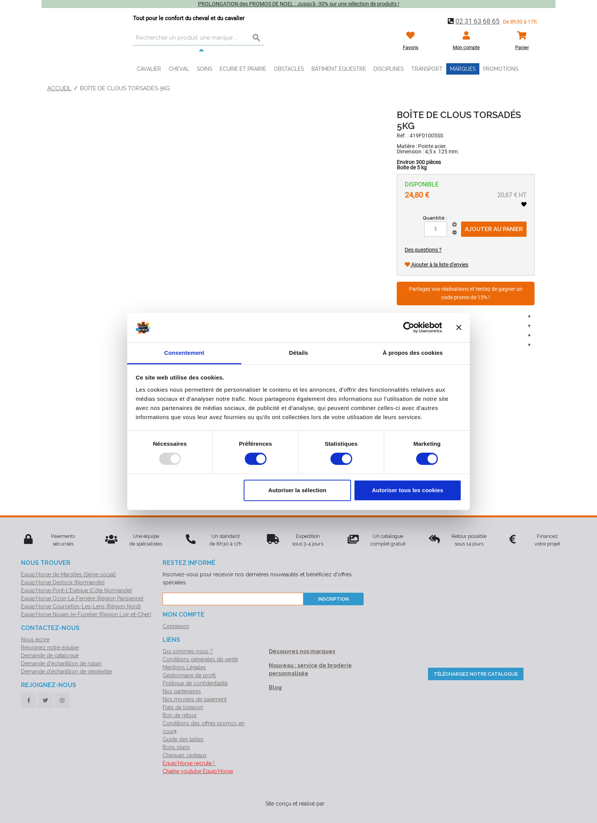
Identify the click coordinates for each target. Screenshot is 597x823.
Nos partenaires (182, 691)
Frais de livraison (183, 707)
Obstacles (289, 69)
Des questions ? (423, 250)
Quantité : (435, 218)
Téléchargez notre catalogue (476, 674)
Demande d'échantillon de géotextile (66, 671)
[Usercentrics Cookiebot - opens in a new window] (408, 327)
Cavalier (149, 69)
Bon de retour (180, 715)
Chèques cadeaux (185, 755)
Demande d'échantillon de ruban (61, 663)
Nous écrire (35, 639)
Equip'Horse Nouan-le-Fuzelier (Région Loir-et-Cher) (86, 614)
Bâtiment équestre (338, 69)
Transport (426, 69)
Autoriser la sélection (297, 490)
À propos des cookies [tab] (413, 352)
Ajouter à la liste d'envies (436, 265)
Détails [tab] (298, 352)
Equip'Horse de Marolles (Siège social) (68, 574)
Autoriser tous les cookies (408, 490)
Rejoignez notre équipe (50, 647)
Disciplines (389, 69)
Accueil (59, 88)
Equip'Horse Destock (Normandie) (63, 582)
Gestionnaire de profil (189, 675)
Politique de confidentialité (195, 683)
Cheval (179, 69)
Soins (204, 69)
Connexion (176, 626)
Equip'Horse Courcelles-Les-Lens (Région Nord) (81, 606)
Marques (463, 69)
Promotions (500, 69)
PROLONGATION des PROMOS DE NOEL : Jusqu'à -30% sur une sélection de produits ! (298, 4)
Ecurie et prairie (243, 69)
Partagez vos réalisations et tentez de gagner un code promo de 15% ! (465, 293)
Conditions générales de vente (200, 659)
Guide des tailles (183, 739)
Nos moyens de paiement (195, 699)
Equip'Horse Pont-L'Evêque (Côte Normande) (76, 590)
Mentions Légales (184, 667)
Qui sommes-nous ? (188, 651)
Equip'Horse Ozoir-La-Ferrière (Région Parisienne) (82, 598)
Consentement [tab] (184, 352)
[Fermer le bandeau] (458, 327)
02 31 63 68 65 (477, 21)
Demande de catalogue (50, 655)
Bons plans (176, 747)
